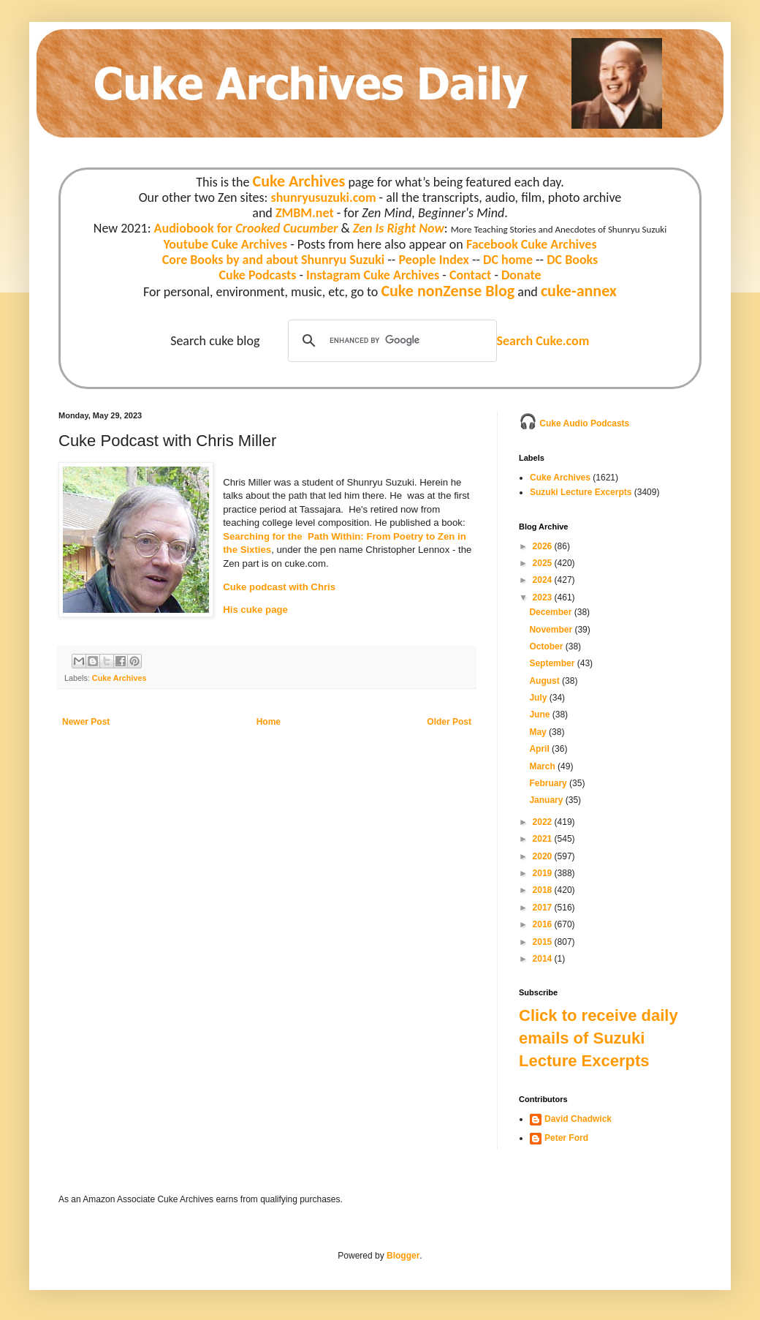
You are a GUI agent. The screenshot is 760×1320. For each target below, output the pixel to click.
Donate (521, 275)
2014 (544, 959)
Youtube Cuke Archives (225, 244)
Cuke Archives (299, 181)
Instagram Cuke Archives (372, 275)
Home (268, 722)
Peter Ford (566, 1138)
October (547, 646)
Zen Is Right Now (398, 228)
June (540, 714)
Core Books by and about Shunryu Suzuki (273, 260)
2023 (544, 597)
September (553, 663)
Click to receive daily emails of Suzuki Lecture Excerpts (598, 1038)
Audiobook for (246, 228)
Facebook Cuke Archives (531, 244)
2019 (544, 873)
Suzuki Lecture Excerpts (580, 492)
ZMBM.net (305, 213)
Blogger (403, 1256)
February (549, 783)
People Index (433, 260)
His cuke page (255, 609)
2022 (544, 822)
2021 (544, 839)
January (547, 800)
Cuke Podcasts (258, 275)
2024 (544, 580)
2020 (544, 856)
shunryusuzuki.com (323, 197)
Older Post (449, 722)
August (545, 681)
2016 (544, 924)
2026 (544, 546)
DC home (508, 260)
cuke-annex (579, 291)
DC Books (572, 260)
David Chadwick (578, 1119)
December (551, 612)
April (540, 749)
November (551, 630)
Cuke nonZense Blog (447, 291)
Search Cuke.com (542, 341)
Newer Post (86, 722)
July (539, 698)
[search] (390, 341)
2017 (544, 907)
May (539, 732)
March (543, 766)
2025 (544, 563)
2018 (544, 890)
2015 (544, 942)
